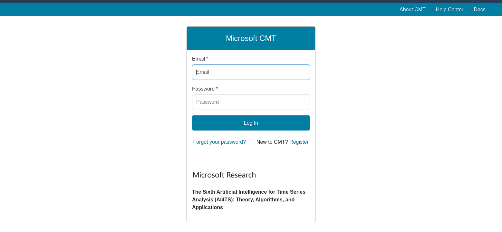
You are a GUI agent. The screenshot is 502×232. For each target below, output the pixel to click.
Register (299, 142)
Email (200, 59)
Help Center (449, 9)
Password (205, 89)
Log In (251, 123)
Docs (479, 9)
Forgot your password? (219, 142)
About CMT (413, 9)
